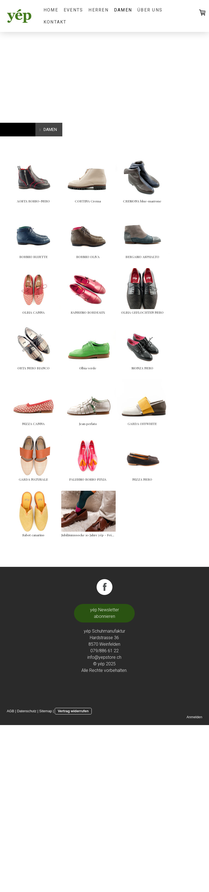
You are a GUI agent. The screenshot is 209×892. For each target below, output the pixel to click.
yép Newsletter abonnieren (104, 780)
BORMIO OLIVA (33, 312)
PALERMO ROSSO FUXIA (33, 646)
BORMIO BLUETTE (115, 257)
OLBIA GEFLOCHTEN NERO (33, 423)
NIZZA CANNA (33, 535)
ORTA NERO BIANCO (115, 423)
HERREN (98, 10)
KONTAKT (55, 22)
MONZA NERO (115, 479)
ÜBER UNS (149, 10)
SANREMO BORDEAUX (115, 368)
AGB (10, 878)
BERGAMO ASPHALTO (115, 312)
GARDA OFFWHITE (33, 590)
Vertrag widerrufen (73, 878)
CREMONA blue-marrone (33, 257)
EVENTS (73, 10)
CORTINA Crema (115, 201)
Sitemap (45, 878)
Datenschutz (26, 878)
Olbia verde (33, 479)
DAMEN (123, 10)
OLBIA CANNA (33, 368)
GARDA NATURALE (115, 590)
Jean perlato (115, 535)
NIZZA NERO (115, 646)
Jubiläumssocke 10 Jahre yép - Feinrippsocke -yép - (127, 702)
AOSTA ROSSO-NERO (33, 201)
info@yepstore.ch (104, 824)
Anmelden (194, 884)
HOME (51, 10)
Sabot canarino (33, 702)
